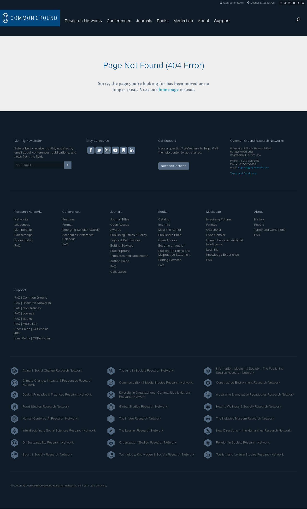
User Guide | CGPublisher (32, 338)
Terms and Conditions (243, 173)
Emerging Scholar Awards (81, 229)
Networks (21, 219)
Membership (23, 229)
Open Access (119, 224)
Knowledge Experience (222, 254)
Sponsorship (23, 240)
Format (67, 224)
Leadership (22, 224)
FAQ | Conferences (27, 308)
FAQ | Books (23, 318)
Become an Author (171, 245)
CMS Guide (118, 271)
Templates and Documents (129, 256)
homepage (168, 89)
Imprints (164, 224)
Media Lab (183, 20)
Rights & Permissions (125, 240)
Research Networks (83, 20)
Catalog (164, 219)
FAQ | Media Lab (25, 324)
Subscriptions (120, 251)
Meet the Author (169, 229)
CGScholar (213, 229)
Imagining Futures (219, 219)
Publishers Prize (169, 235)
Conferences (119, 20)
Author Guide (119, 261)
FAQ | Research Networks (32, 303)
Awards (115, 229)
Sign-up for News (232, 2)
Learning (212, 249)
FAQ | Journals (24, 313)
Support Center (173, 166)
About (203, 20)
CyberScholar (215, 235)
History (259, 219)
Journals (144, 20)
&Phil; (102, 485)
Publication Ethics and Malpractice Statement (174, 253)
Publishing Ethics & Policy (128, 235)
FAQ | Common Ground (30, 297)
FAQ (17, 245)
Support (222, 20)
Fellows (211, 224)
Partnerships (23, 235)
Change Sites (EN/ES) (261, 2)
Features (68, 219)
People (259, 224)
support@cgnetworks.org (253, 167)
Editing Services (121, 245)
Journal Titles (119, 219)
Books (163, 20)
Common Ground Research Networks (54, 485)
